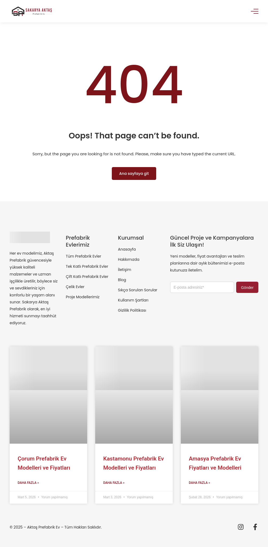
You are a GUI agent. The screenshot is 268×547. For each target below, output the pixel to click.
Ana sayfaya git (134, 173)
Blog (122, 279)
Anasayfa (127, 249)
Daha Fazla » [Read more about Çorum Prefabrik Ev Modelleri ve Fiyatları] (28, 483)
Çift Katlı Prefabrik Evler (87, 276)
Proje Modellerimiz (82, 297)
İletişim (124, 269)
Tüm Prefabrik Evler (83, 256)
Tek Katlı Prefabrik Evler (87, 266)
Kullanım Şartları (133, 300)
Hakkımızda (128, 259)
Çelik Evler (75, 286)
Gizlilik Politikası (132, 310)
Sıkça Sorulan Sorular (137, 290)
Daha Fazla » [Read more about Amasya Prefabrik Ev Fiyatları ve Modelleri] (199, 483)
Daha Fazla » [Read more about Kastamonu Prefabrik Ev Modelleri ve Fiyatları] (113, 483)
